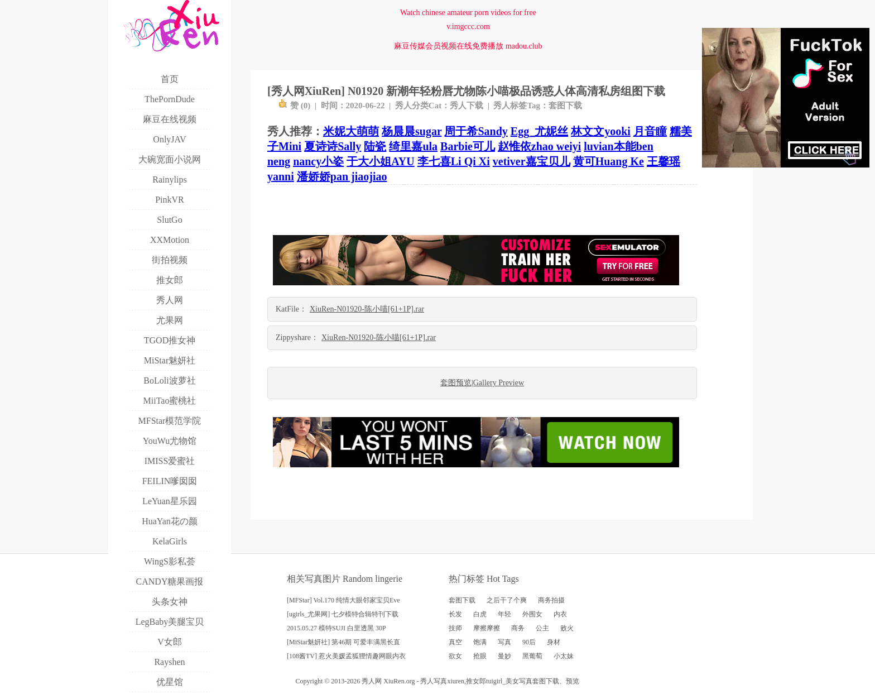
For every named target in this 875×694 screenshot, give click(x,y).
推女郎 (476, 681)
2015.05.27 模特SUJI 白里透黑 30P (336, 628)
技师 (455, 628)
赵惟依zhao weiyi (539, 146)
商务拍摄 (551, 600)
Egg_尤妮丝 (539, 131)
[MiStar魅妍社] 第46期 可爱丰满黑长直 (343, 642)
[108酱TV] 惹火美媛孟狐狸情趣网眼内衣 (346, 656)
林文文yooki (601, 131)
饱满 (480, 642)
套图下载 (565, 105)
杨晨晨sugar (411, 131)
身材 (553, 642)
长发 (455, 614)
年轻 (504, 614)
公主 (542, 628)
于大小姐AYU (381, 161)
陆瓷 (375, 146)
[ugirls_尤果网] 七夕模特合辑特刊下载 (342, 614)
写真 (504, 642)
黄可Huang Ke (608, 161)
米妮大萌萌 (351, 131)
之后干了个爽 (507, 600)
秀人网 (372, 681)
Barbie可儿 (467, 146)
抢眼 (480, 656)
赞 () (294, 105)
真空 (455, 642)
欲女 (455, 656)
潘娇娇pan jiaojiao (342, 176)
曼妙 (504, 656)
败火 (567, 628)
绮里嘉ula (413, 146)
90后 (529, 642)
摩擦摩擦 (486, 628)
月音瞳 (650, 131)
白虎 (480, 614)
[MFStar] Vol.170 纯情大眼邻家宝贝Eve (343, 600)
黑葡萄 (532, 656)
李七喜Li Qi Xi (453, 161)
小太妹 (564, 656)
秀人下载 (466, 105)
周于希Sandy (475, 131)
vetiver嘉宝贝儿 (531, 161)
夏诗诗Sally (332, 146)
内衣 (560, 614)
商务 (518, 628)
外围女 (532, 614)
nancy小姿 (318, 161)
